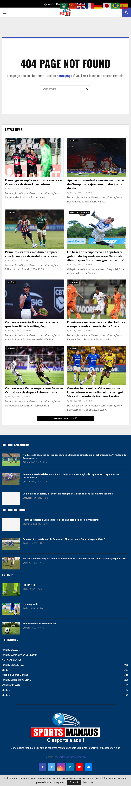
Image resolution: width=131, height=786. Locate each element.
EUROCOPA (74, 282)
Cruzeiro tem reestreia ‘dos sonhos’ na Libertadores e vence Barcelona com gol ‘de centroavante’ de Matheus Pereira (95, 392)
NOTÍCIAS (74, 141)
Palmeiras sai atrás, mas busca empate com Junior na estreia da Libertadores (31, 254)
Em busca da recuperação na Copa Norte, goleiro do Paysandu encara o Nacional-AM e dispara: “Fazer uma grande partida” (96, 256)
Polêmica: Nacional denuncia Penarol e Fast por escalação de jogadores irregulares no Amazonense (71, 475)
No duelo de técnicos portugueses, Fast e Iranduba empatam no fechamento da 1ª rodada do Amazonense (74, 456)
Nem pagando (30, 604)
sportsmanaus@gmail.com (72, 757)
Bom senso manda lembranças (39, 624)
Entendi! (74, 782)
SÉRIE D (6, 690)
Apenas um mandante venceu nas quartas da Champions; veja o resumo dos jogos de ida (96, 184)
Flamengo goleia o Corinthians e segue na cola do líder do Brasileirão (61, 520)
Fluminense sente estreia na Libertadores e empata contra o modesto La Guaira (96, 324)
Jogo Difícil (29, 585)
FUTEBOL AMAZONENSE (15, 654)
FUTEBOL (11, 141)
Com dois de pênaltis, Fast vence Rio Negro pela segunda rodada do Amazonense (68, 494)
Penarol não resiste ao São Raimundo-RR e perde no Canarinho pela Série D (64, 539)
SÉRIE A (6, 669)
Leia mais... (89, 782)
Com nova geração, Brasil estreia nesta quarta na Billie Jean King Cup (31, 324)
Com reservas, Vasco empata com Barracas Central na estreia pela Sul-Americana (34, 390)
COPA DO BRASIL (11, 684)
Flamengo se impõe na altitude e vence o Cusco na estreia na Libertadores (33, 182)
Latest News (13, 129)
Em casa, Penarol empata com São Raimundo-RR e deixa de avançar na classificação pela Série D (75, 559)
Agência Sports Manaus (79, 212)
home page (64, 76)
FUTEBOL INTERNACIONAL (16, 679)
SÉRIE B (6, 695)
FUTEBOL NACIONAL (13, 664)
